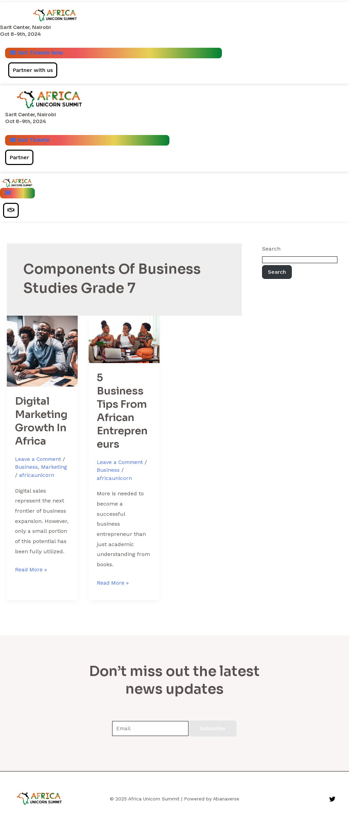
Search (271, 251)
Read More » (31, 571)
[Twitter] (332, 799)
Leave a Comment (39, 462)
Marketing (54, 469)
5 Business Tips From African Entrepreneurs (122, 413)
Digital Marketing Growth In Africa (41, 423)
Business (26, 469)
